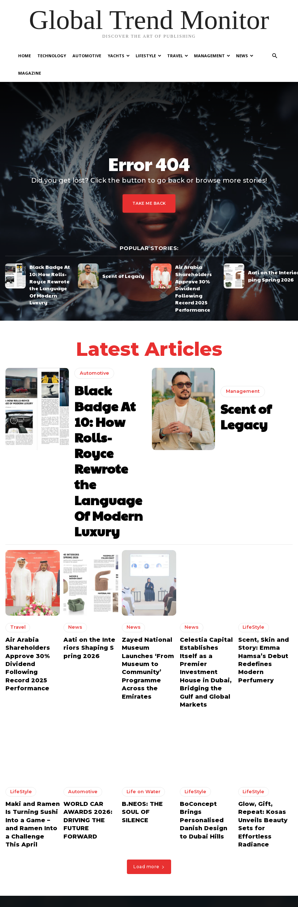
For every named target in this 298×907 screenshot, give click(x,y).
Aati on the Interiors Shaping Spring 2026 (90, 512)
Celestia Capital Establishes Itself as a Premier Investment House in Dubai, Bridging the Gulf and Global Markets (207, 525)
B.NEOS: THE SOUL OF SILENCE (146, 644)
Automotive (87, 55)
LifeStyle (148, 55)
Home (24, 55)
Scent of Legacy (118, 257)
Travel (177, 55)
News (244, 55)
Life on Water (140, 630)
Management (212, 55)
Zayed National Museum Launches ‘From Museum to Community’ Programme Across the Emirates (172, 854)
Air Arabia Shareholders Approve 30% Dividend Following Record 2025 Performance (195, 260)
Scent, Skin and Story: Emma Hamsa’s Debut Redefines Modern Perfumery (262, 519)
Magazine (29, 73)
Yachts (119, 55)
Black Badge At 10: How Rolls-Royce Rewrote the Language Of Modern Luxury (51, 257)
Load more (149, 688)
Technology (51, 55)
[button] (274, 56)
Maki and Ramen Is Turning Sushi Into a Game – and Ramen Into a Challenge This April (32, 654)
